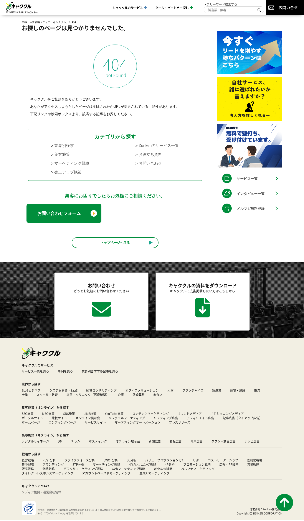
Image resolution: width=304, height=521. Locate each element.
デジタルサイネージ (35, 442)
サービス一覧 (247, 179)
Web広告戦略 (163, 469)
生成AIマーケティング (154, 473)
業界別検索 (64, 145)
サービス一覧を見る (35, 372)
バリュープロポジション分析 (165, 460)
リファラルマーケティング (127, 418)
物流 (257, 390)
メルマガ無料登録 (250, 209)
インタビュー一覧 (250, 194)
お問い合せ (288, 7)
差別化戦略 (254, 460)
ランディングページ (62, 422)
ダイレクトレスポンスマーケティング (47, 473)
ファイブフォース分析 (79, 460)
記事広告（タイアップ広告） (242, 418)
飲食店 (157, 395)
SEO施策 (27, 414)
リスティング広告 (166, 418)
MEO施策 (48, 414)
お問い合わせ (150, 163)
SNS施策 (69, 414)
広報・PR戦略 (228, 465)
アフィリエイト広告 (200, 418)
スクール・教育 (47, 395)
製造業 (216, 390)
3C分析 (131, 460)
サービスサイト (95, 422)
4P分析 (170, 465)
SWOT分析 (111, 460)
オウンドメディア (189, 414)
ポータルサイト (32, 418)
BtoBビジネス (31, 390)
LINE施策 (90, 414)
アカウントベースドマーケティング (106, 473)
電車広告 (196, 442)
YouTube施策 (114, 414)
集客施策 (62, 154)
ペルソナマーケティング (198, 469)
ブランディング (53, 465)
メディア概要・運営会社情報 (41, 492)
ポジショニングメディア (227, 414)
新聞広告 (155, 442)
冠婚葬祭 (138, 395)
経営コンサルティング (101, 390)
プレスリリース (179, 422)
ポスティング (98, 442)
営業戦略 (253, 465)
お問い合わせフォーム (59, 213)
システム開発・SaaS (63, 390)
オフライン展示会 (128, 442)
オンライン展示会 (88, 418)
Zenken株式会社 (272, 509)
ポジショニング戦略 (142, 465)
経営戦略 (28, 460)
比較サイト (59, 418)
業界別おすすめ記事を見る (100, 372)
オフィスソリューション (142, 390)
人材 (170, 390)
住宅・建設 (237, 390)
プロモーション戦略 (197, 465)
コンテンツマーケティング (150, 414)
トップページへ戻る (115, 242)
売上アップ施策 (68, 172)
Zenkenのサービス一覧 (159, 145)
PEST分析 (49, 460)
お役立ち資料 (150, 154)
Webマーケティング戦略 (128, 469)
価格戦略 (49, 469)
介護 (121, 395)
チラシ (75, 442)
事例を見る (65, 372)
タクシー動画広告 (223, 442)
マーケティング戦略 (71, 163)
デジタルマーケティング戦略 (83, 469)
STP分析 (78, 465)
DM (60, 442)
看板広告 (176, 442)
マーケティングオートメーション (137, 422)
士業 (25, 395)
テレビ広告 (251, 442)
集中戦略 (28, 465)
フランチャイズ (192, 390)
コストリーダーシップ (223, 460)
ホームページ (31, 422)
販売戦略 (28, 469)
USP (196, 460)
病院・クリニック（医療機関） (87, 395)
